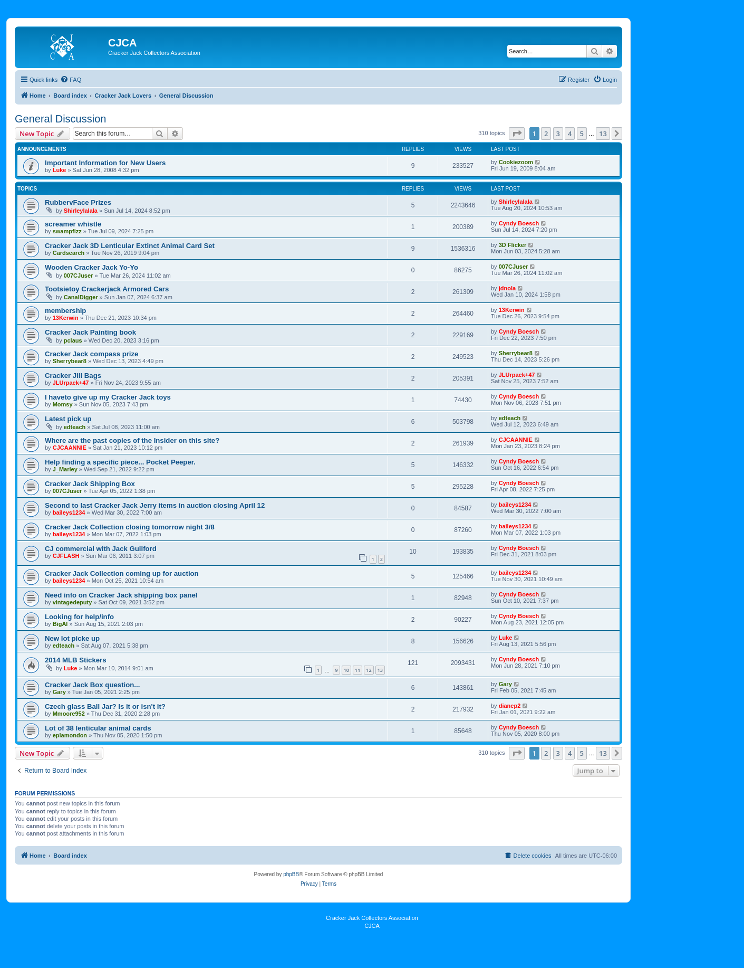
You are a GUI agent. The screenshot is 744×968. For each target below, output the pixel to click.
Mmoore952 (69, 713)
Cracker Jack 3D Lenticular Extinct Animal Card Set (130, 246)
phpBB (291, 874)
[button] (517, 133)
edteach (75, 427)
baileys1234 (69, 512)
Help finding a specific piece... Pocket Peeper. (120, 462)
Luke (59, 170)
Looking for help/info (79, 617)
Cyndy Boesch (519, 223)
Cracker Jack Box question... (92, 685)
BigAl (60, 624)
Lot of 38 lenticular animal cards (98, 728)
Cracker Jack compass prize (91, 354)
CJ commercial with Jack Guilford (101, 549)
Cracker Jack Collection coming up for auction (122, 573)
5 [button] (582, 133)
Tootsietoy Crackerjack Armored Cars (107, 289)
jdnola (507, 288)
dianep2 (510, 706)
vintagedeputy (72, 602)
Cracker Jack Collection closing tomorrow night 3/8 (130, 527)
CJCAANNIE (69, 447)
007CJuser (78, 275)
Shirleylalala (81, 210)
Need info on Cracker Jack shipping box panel (121, 595)
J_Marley (65, 469)
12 (368, 670)
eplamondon (70, 735)
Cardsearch (69, 253)
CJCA (372, 926)
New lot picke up (72, 638)
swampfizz (67, 231)
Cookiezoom (516, 162)
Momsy (63, 404)
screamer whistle (73, 224)
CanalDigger (81, 297)
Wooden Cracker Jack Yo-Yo (91, 267)
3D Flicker (513, 245)
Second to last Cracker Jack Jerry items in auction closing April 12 (155, 505)
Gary (59, 692)
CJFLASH (66, 556)
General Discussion (60, 119)
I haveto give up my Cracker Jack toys (108, 397)
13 (380, 670)
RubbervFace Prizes (78, 202)
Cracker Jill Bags (73, 375)
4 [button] (570, 133)
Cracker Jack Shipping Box (90, 484)
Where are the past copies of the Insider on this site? (132, 440)
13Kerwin (66, 318)
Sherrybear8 (69, 361)
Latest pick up (68, 419)
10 (346, 670)
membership (65, 311)
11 (357, 670)
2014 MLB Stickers (76, 660)
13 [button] (603, 133)
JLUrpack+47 (71, 382)
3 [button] (558, 133)
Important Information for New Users (105, 163)
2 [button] (546, 133)
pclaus (73, 340)
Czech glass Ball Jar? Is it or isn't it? (105, 706)
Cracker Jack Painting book (90, 332)
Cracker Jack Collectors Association (372, 918)
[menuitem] (70, 79)
